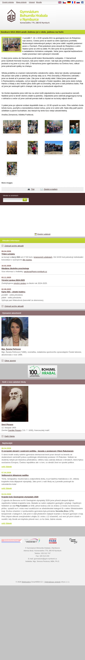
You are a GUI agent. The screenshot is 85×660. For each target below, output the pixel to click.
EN (61, 2)
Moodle (39, 2)
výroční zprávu (20, 283)
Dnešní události (43, 234)
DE (70, 2)
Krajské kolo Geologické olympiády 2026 (19, 497)
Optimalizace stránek (52, 582)
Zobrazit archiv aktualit (14, 246)
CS (65, 2)
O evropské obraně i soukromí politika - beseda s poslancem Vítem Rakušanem (37, 451)
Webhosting (26, 582)
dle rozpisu (27, 260)
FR (75, 2)
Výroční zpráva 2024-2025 (13, 280)
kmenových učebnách (43, 257)
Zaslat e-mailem (50, 189)
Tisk (32, 189)
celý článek (6, 466)
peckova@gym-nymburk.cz (35, 271)
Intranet (32, 2)
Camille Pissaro (14, 430)
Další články (9, 436)
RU (79, 2)
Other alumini (10, 361)
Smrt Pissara (7, 424)
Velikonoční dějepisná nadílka (14, 475)
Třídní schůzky (8, 254)
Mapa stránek (21, 2)
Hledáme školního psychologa (15, 268)
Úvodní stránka (8, 2)
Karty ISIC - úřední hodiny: (13, 292)
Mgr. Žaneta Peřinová (11, 349)
